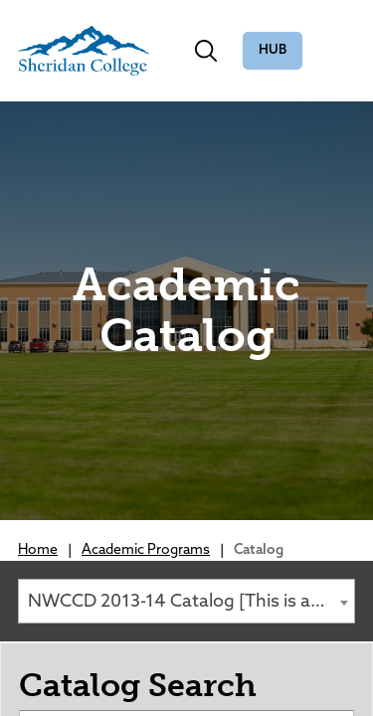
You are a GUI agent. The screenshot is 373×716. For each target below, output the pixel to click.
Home (38, 550)
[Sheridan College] (83, 50)
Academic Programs (146, 550)
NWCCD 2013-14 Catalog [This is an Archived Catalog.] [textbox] (191, 602)
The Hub (272, 51)
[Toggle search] (206, 51)
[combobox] (186, 601)
